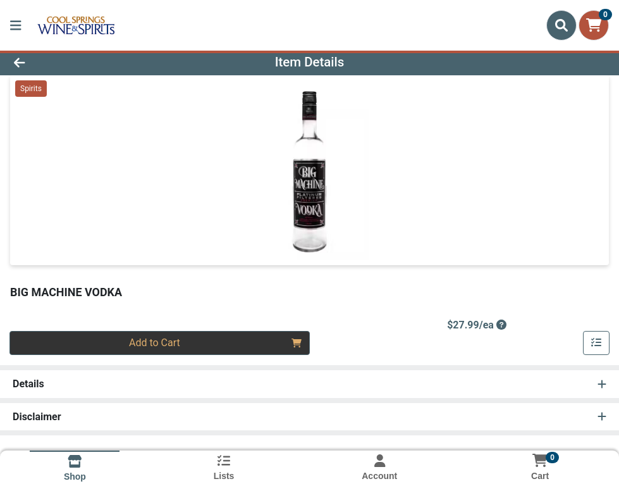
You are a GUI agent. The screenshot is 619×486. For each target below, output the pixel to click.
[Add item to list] (596, 343)
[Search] (561, 25)
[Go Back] (85, 62)
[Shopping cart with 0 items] (594, 25)
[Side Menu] (15, 25)
